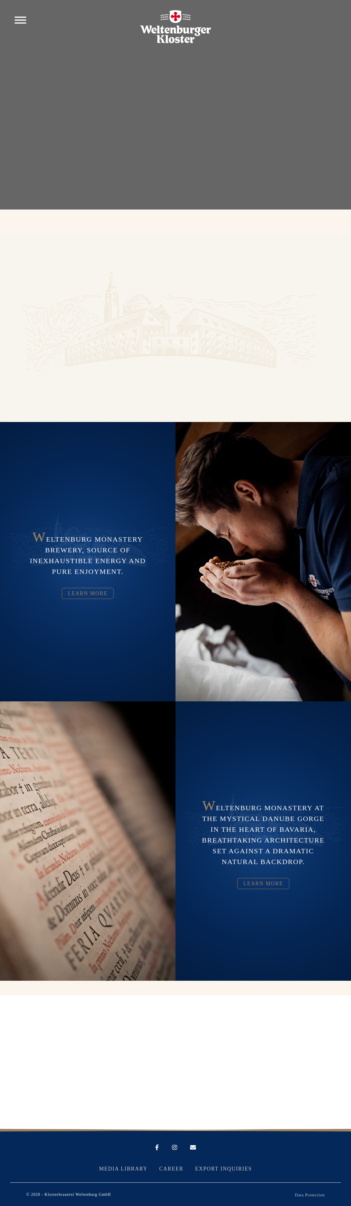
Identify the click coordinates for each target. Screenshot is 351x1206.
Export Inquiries (223, 1169)
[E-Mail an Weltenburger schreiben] (187, 1148)
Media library (123, 1169)
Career (171, 1169)
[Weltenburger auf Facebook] (157, 1148)
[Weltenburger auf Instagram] (168, 1148)
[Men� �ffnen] (20, 21)
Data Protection (310, 1195)
